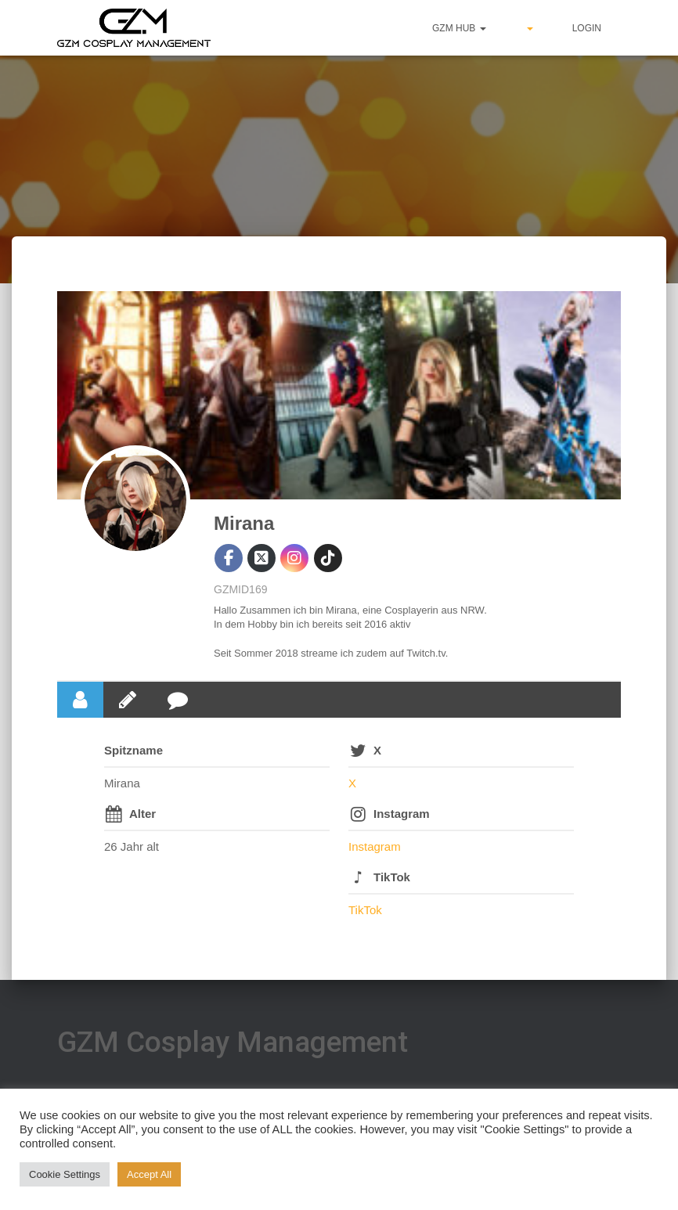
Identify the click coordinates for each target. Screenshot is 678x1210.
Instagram (401, 813)
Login (586, 28)
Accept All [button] (149, 1174)
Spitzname (133, 750)
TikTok (391, 877)
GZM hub (459, 28)
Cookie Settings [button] (64, 1174)
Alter (142, 813)
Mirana (244, 523)
